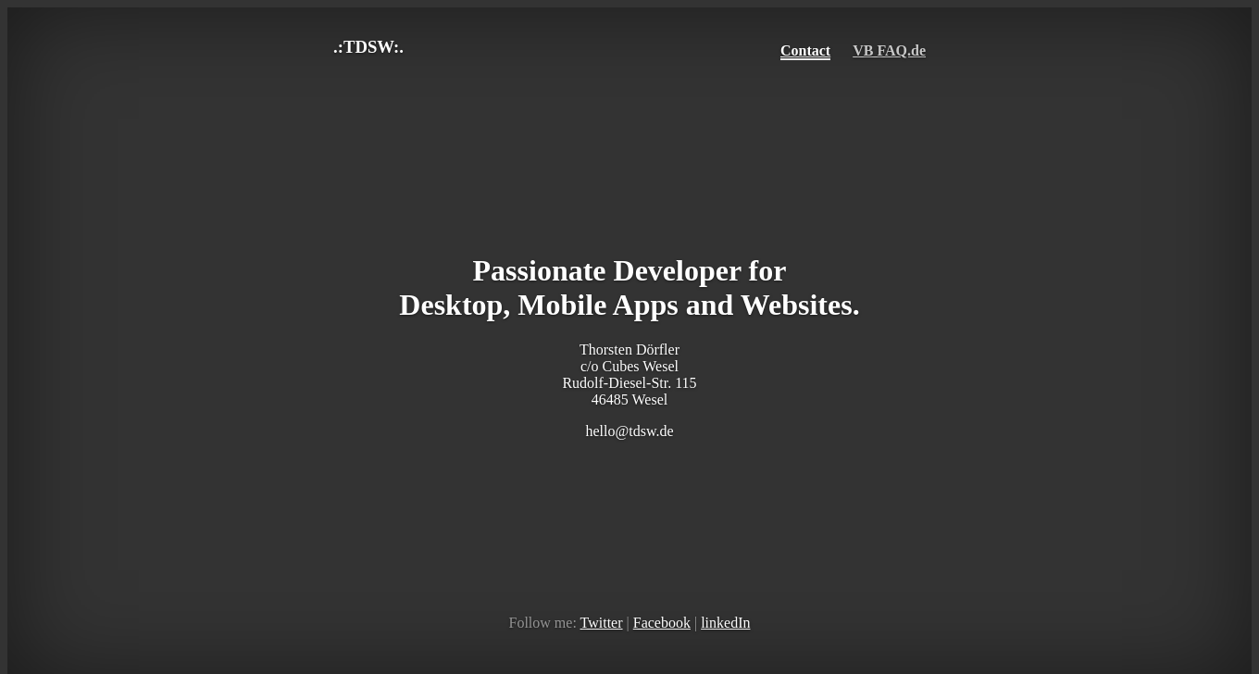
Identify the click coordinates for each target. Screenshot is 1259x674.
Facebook (662, 622)
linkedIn (725, 622)
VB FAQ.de (889, 50)
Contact (805, 50)
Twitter (601, 622)
